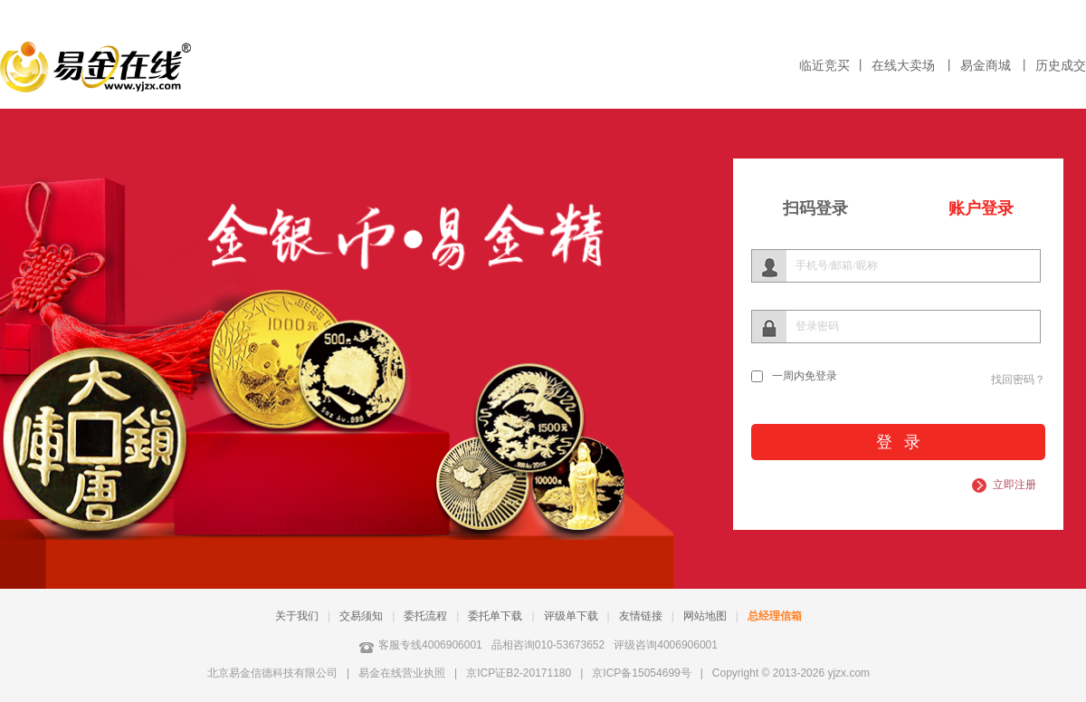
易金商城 (987, 65)
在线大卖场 (905, 65)
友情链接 (640, 616)
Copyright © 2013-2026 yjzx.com (791, 673)
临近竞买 (824, 65)
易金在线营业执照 (401, 673)
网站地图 (705, 616)
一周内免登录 (804, 375)
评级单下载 (571, 616)
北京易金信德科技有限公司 (272, 673)
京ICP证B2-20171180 (518, 673)
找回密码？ (1018, 379)
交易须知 (361, 616)
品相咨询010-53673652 (548, 645)
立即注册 (1014, 484)
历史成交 (1060, 65)
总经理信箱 (775, 616)
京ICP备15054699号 (641, 673)
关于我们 (297, 616)
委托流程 (425, 616)
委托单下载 (495, 616)
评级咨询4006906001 (666, 645)
